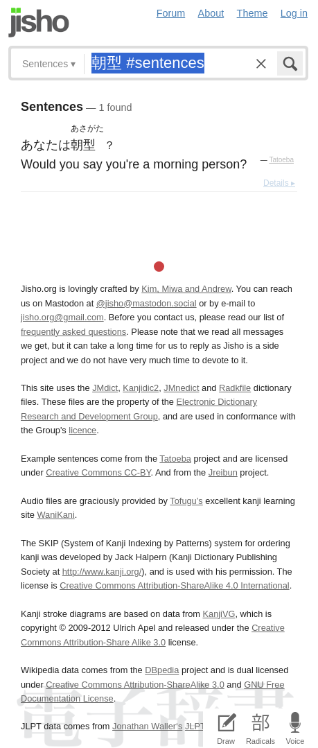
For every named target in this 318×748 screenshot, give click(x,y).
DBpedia (162, 670)
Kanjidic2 (141, 388)
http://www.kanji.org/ (102, 571)
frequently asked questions (73, 332)
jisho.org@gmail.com (62, 317)
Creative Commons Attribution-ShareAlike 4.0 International (174, 585)
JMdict (105, 388)
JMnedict (181, 388)
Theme (252, 13)
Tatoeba (281, 160)
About (211, 13)
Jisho (38, 22)
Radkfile (235, 388)
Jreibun (223, 472)
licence (82, 430)
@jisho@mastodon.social (146, 303)
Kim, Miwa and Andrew (186, 289)
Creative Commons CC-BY (98, 472)
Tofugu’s (186, 501)
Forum (171, 13)
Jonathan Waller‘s (147, 726)
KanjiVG (218, 614)
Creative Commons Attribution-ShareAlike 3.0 (135, 684)
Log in (294, 13)
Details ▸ (279, 183)
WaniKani (55, 515)
